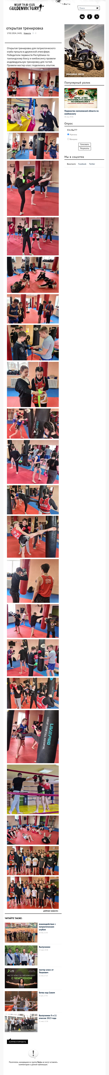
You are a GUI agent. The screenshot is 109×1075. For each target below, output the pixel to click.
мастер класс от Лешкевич (46, 971)
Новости (27, 33)
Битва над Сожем (47, 992)
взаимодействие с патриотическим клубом (47, 927)
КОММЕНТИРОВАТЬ (17, 1041)
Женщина (73, 139)
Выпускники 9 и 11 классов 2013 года (48, 1017)
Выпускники (44, 947)
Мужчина (73, 134)
